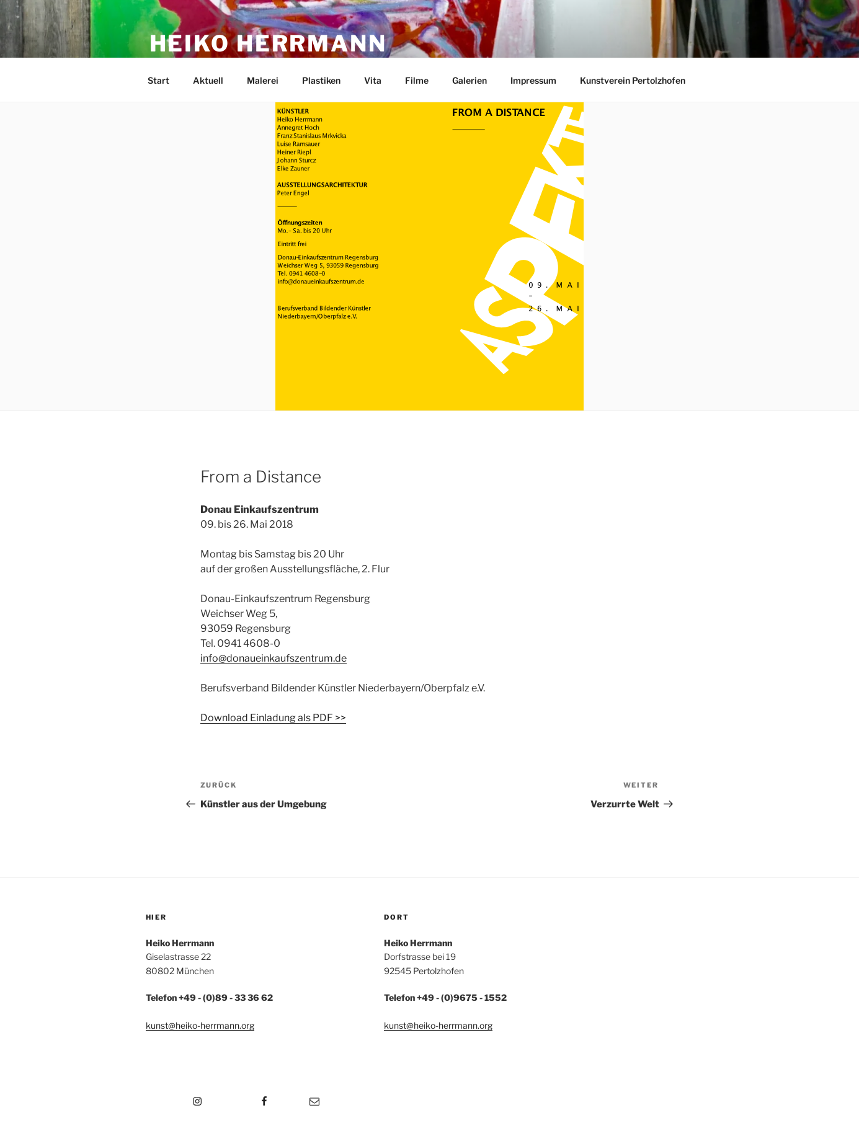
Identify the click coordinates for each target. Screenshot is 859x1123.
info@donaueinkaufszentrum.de (273, 658)
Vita (372, 80)
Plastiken (321, 80)
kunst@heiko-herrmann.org (200, 1025)
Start (158, 80)
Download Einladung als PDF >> (273, 718)
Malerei (262, 80)
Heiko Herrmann (268, 43)
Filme (417, 80)
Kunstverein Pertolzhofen (632, 80)
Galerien (469, 80)
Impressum (533, 80)
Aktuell (208, 80)
